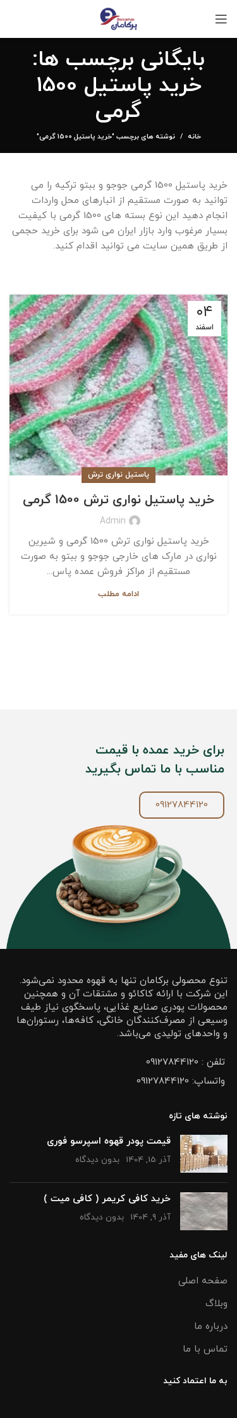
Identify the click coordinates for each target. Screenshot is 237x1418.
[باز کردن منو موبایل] (221, 19)
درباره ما (211, 1326)
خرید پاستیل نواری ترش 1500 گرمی (118, 500)
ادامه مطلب (118, 594)
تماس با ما (205, 1349)
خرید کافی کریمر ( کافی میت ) (107, 1199)
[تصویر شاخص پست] (204, 1154)
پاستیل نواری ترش (118, 475)
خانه (194, 136)
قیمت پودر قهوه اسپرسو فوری (109, 1141)
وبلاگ (216, 1304)
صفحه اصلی (203, 1281)
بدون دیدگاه (97, 1160)
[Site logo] (118, 18)
